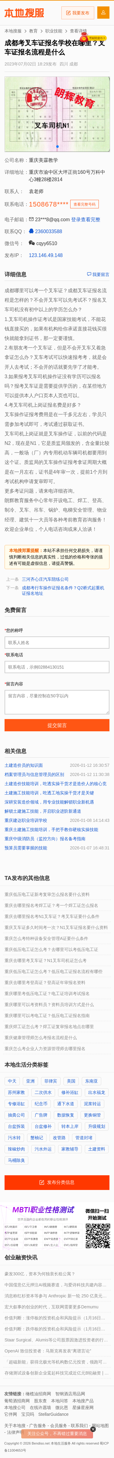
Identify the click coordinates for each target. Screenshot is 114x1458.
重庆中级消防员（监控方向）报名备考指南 (45, 838)
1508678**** (49, 204)
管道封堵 (83, 1137)
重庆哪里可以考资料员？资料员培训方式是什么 (49, 1004)
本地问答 (59, 1400)
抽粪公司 (16, 1115)
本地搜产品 (83, 1400)
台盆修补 (43, 1126)
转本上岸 (69, 1126)
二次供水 (43, 1092)
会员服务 (58, 1425)
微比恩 (61, 1407)
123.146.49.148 (46, 255)
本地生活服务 (61, 1443)
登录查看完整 (85, 219)
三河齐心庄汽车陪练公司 (45, 579)
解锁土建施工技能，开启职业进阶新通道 (43, 811)
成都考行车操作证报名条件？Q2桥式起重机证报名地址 (63, 590)
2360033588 (45, 231)
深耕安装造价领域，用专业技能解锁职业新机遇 (49, 802)
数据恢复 (65, 1115)
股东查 (40, 1400)
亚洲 (30, 1081)
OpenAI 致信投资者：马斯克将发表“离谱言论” (48, 1350)
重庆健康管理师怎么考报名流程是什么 (41, 1037)
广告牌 (41, 1115)
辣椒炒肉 (16, 1149)
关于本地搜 (15, 1425)
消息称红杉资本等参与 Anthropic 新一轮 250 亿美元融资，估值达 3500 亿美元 (56, 1297)
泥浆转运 (92, 1103)
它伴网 (10, 1414)
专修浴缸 (16, 1103)
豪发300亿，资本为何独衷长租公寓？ (40, 1273)
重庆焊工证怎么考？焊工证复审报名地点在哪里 (49, 1026)
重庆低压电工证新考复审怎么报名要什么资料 (47, 894)
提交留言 (57, 725)
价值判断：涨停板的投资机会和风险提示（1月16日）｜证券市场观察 (55, 1319)
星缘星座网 (83, 1407)
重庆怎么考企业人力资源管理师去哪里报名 (45, 1048)
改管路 (59, 1137)
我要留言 (98, 274)
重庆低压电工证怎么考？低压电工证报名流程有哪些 (53, 971)
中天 (12, 1081)
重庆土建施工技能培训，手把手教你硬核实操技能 (51, 829)
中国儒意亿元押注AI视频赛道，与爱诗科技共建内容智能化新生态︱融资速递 (55, 1286)
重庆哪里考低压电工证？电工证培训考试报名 (47, 993)
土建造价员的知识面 (24, 765)
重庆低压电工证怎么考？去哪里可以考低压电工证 (51, 949)
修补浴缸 (69, 1092)
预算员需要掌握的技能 (26, 847)
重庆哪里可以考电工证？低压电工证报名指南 (47, 1015)
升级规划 (96, 1126)
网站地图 (100, 1425)
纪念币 (41, 1103)
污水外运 (43, 1149)
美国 (71, 1081)
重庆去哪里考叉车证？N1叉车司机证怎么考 (46, 960)
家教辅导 (69, 1149)
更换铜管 (92, 1115)
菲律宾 (50, 1081)
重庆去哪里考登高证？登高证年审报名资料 (45, 982)
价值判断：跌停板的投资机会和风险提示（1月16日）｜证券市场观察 (55, 1330)
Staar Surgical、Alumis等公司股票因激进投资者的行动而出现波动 (56, 1341)
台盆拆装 (16, 1126)
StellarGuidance (53, 1414)
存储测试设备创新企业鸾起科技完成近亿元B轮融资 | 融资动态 (57, 1374)
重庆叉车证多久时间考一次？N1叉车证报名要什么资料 (56, 927)
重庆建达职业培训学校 (26, 820)
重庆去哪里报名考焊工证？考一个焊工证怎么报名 (51, 905)
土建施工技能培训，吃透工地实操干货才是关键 (49, 792)
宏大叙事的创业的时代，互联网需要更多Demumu (51, 1306)
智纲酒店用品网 (70, 1393)
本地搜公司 (15, 1407)
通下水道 (65, 1103)
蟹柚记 (36, 1137)
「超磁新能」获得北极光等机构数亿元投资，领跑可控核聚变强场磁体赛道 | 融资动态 (56, 1363)
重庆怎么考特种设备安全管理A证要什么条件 (46, 938)
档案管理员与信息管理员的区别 (34, 774)
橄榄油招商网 (38, 1393)
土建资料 (96, 1149)
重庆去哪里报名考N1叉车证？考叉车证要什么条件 (52, 916)
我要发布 (77, 12)
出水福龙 (96, 1092)
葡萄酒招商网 (17, 1400)
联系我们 (79, 1425)
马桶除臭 (16, 1160)
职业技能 (53, 30)
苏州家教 (16, 1092)
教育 (33, 30)
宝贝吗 (27, 1414)
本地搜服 (24, 12)
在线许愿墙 (40, 1407)
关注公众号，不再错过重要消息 (57, 1433)
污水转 (14, 1137)
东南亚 (91, 1081)
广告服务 (37, 1425)
